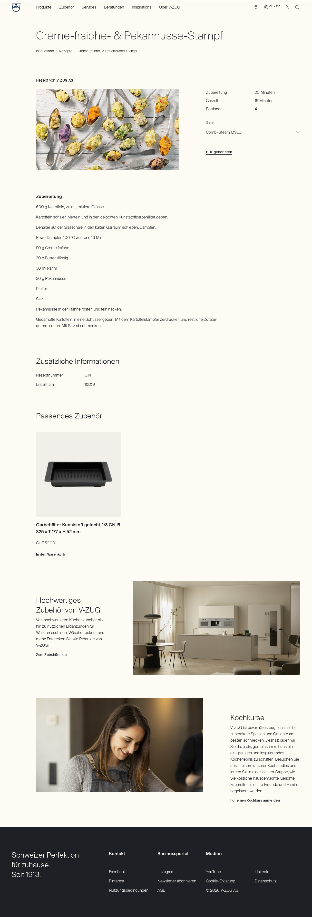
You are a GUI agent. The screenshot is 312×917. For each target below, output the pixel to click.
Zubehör (66, 7)
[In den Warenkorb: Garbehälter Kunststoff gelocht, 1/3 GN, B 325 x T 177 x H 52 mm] (50, 554)
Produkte (43, 7)
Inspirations (141, 7)
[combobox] (253, 133)
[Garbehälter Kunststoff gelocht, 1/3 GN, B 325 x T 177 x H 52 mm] (78, 474)
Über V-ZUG (169, 7)
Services (89, 7)
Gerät (210, 122)
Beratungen (114, 7)
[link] (256, 8)
